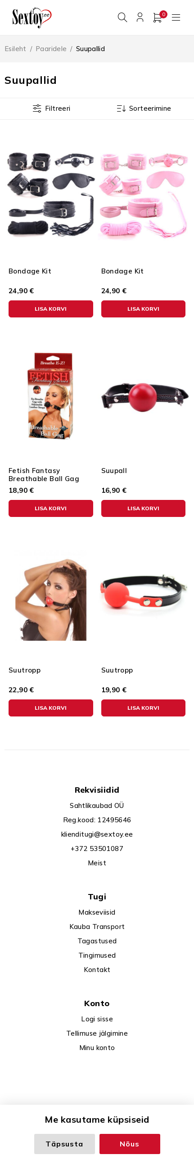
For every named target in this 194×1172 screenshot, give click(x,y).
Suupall (114, 470)
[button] (51, 308)
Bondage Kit (30, 271)
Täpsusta (64, 1143)
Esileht (16, 48)
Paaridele (51, 48)
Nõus (129, 1143)
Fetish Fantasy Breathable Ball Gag (44, 474)
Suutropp (25, 670)
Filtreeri (57, 108)
